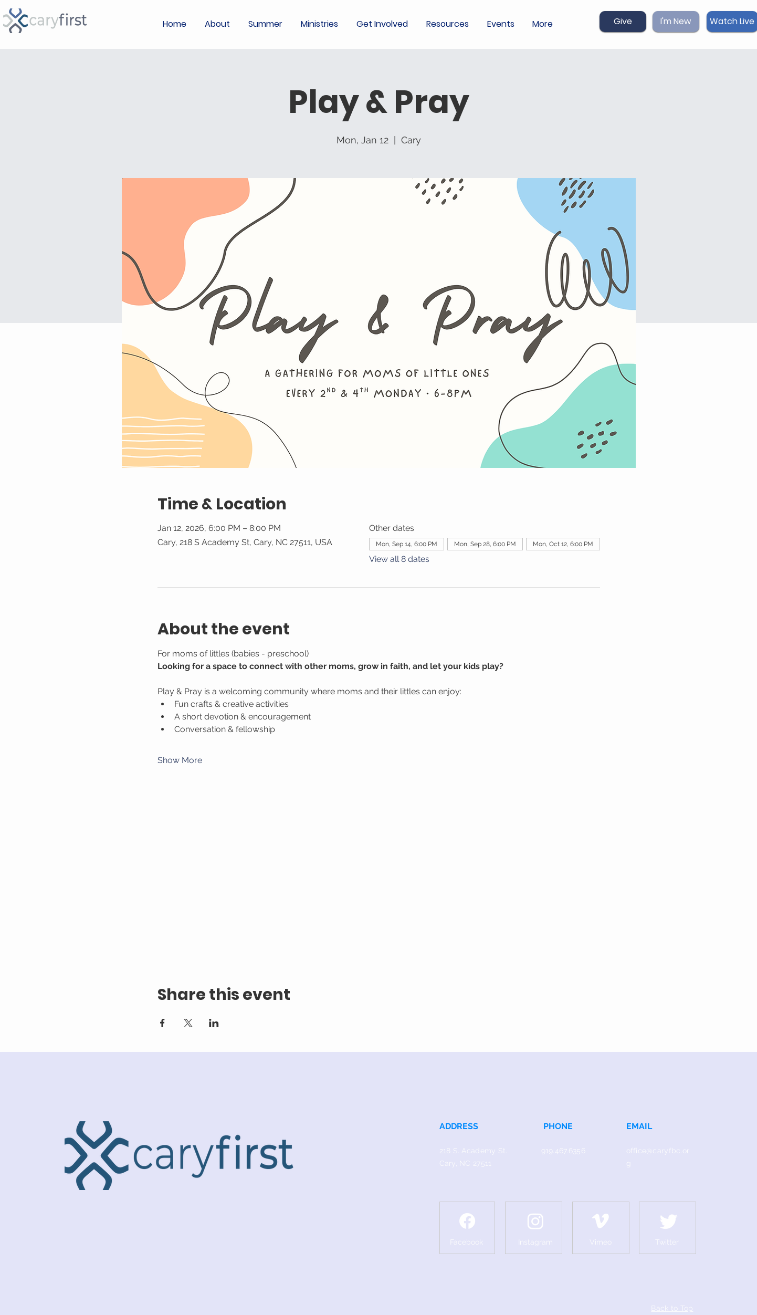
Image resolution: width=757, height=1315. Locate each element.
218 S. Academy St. (473, 1150)
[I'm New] (676, 21)
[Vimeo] (600, 1220)
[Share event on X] (188, 1023)
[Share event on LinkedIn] (214, 1023)
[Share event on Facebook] (162, 1023)
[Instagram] (535, 1220)
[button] (218, 24)
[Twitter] (668, 1220)
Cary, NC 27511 (465, 1163)
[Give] (623, 21)
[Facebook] (467, 1220)
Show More (179, 760)
